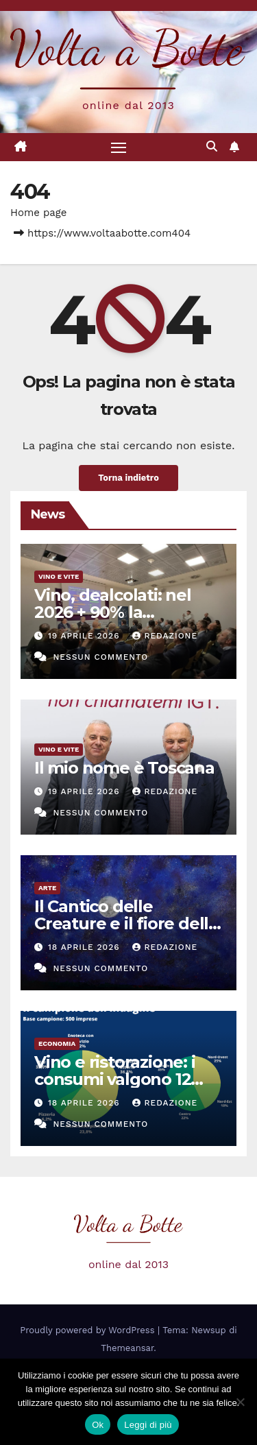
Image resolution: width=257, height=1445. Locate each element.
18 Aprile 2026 (85, 947)
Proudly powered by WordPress (89, 1330)
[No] (240, 1402)
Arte (47, 888)
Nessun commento (100, 657)
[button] (211, 146)
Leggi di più (148, 1425)
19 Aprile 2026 (85, 636)
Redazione (164, 636)
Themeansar (127, 1348)
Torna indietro (128, 478)
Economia (56, 1043)
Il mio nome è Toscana (124, 768)
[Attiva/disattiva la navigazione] (118, 147)
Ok (97, 1425)
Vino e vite (58, 576)
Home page (38, 212)
